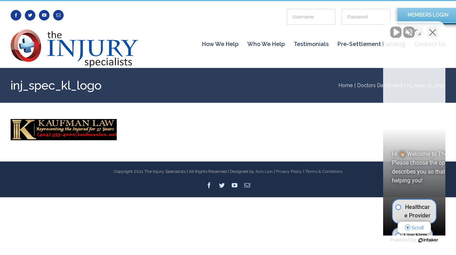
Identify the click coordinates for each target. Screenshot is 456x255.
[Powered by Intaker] (395, 240)
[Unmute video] (330, 28)
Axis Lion (264, 171)
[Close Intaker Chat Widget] (432, 28)
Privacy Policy (289, 171)
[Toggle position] (417, 28)
